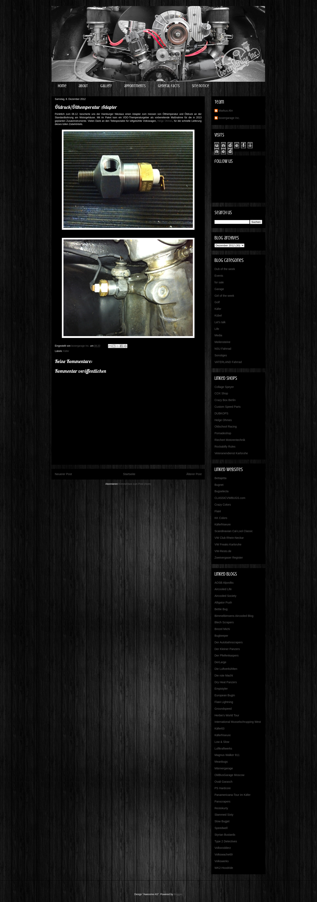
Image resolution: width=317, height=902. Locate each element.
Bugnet (219, 484)
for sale (219, 282)
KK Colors (221, 518)
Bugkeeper (221, 635)
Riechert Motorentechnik (230, 439)
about (83, 86)
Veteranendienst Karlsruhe (231, 453)
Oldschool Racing (226, 426)
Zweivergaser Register (229, 557)
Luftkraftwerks (223, 748)
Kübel (218, 315)
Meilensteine (222, 342)
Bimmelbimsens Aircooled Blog (234, 615)
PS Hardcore (223, 788)
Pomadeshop (223, 433)
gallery (106, 86)
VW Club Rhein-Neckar (229, 537)
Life (217, 328)
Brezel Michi (222, 629)
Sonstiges (221, 355)
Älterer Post (194, 474)
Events (219, 275)
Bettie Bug (221, 609)
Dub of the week (225, 269)
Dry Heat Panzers (226, 682)
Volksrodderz (223, 847)
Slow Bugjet (222, 821)
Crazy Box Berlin (225, 400)
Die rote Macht (224, 675)
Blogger (178, 894)
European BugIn (225, 695)
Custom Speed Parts (228, 406)
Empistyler (221, 688)
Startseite (129, 474)
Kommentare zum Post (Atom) (134, 484)
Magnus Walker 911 (227, 755)
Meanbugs (221, 761)
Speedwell (221, 828)
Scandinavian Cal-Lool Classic (234, 531)
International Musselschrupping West (238, 721)
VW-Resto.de (223, 551)
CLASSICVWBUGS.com (230, 498)
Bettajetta (220, 478)
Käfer (66, 351)
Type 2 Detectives (226, 841)
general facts (169, 86)
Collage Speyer (224, 387)
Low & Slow (222, 741)
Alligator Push (223, 602)
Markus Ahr (226, 110)
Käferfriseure (223, 524)
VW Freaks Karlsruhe (228, 544)
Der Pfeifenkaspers (227, 655)
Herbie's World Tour (227, 715)
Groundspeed (223, 708)
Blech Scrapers (224, 622)
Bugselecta (221, 491)
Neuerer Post (63, 474)
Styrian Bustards (225, 834)
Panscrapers (222, 801)
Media (218, 335)
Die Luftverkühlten (226, 668)
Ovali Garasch (223, 781)
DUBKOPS (221, 413)
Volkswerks (222, 861)
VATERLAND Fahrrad (228, 362)
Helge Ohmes (164, 121)
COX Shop (221, 393)
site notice (200, 86)
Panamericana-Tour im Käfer (232, 794)
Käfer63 (219, 728)
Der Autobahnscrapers (229, 642)
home (62, 86)
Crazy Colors (223, 504)
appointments (135, 86)
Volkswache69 (224, 854)
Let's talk (220, 322)
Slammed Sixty (224, 814)
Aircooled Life (223, 589)
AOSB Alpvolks (224, 582)
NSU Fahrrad (223, 348)
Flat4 (218, 511)
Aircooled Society (225, 595)
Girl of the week (224, 295)
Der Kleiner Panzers (227, 649)
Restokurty (221, 808)
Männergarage (224, 768)
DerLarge (220, 662)
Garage (219, 289)
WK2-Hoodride (224, 867)
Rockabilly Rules (225, 446)
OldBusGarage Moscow (229, 775)
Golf (217, 302)
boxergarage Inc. (229, 118)
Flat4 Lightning (224, 702)
